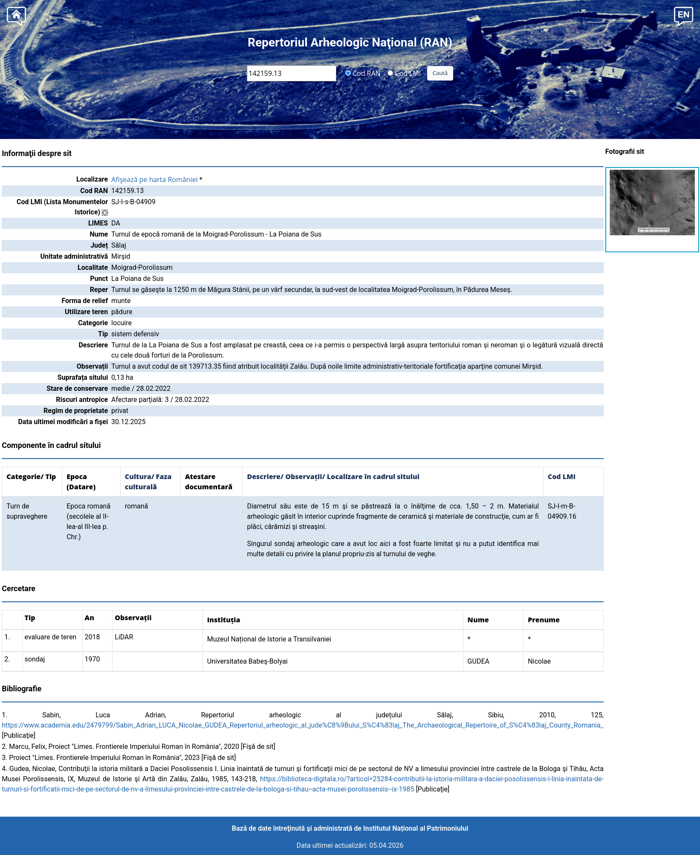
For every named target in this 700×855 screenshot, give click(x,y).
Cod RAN (363, 73)
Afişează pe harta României (154, 179)
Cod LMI (404, 73)
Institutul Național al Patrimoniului (415, 828)
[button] (683, 15)
